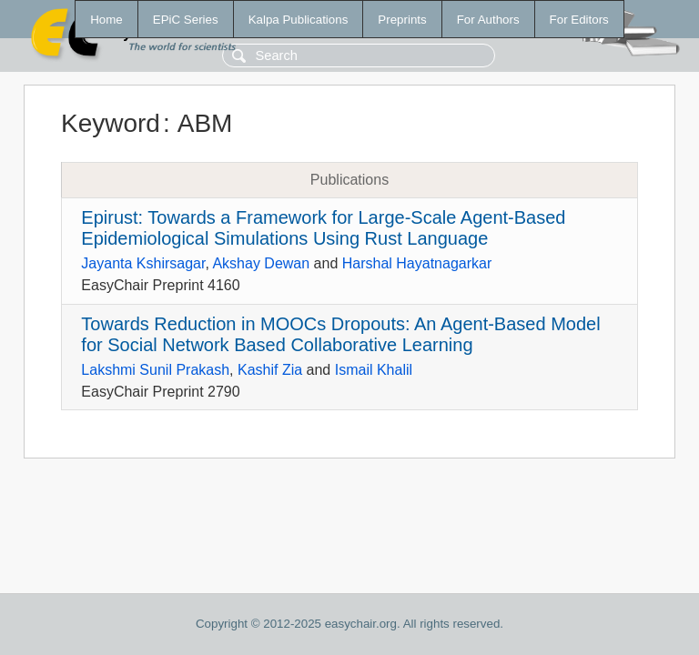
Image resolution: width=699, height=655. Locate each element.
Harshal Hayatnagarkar (417, 263)
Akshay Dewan (260, 263)
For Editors (579, 19)
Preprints (402, 19)
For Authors (488, 19)
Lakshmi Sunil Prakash (155, 370)
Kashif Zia (270, 370)
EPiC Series (185, 19)
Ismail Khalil (373, 370)
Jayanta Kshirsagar (143, 263)
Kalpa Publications (298, 19)
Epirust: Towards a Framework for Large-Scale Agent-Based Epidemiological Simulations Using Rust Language (323, 227)
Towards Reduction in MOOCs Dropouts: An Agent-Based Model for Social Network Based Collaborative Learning (340, 334)
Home (106, 19)
